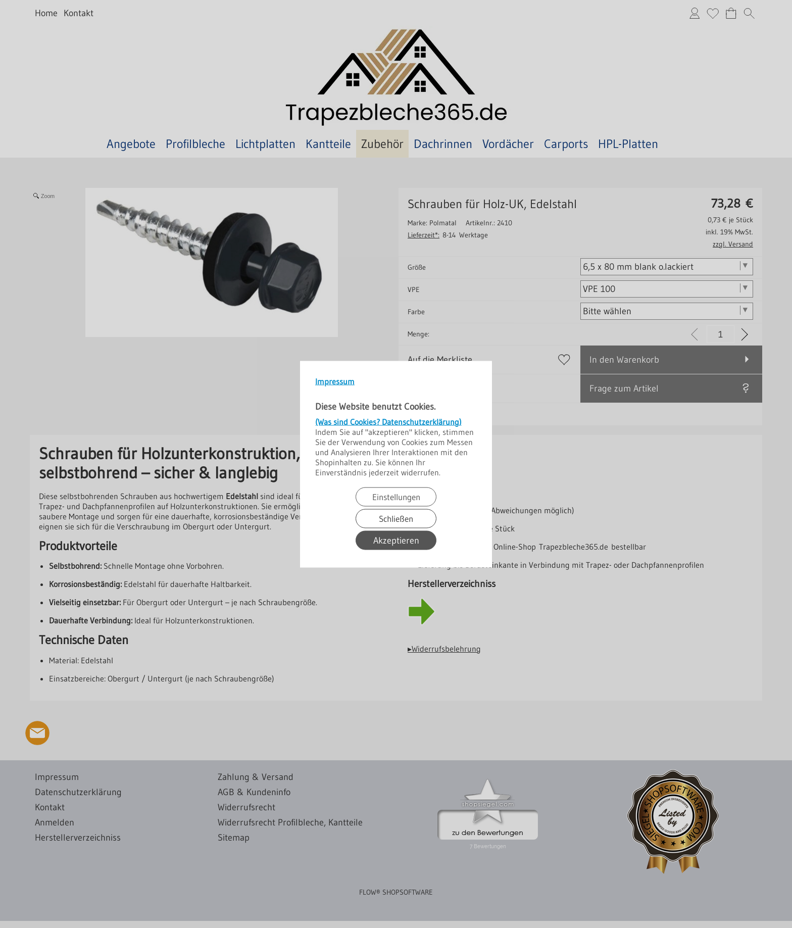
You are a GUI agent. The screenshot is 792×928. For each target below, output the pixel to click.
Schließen (396, 518)
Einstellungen (396, 496)
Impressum (335, 381)
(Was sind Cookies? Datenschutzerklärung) (388, 421)
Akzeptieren (396, 540)
